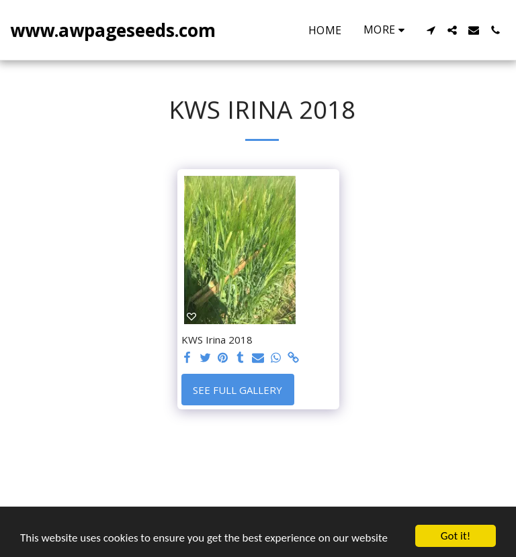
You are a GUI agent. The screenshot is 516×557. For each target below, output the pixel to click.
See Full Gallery (237, 390)
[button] (431, 30)
